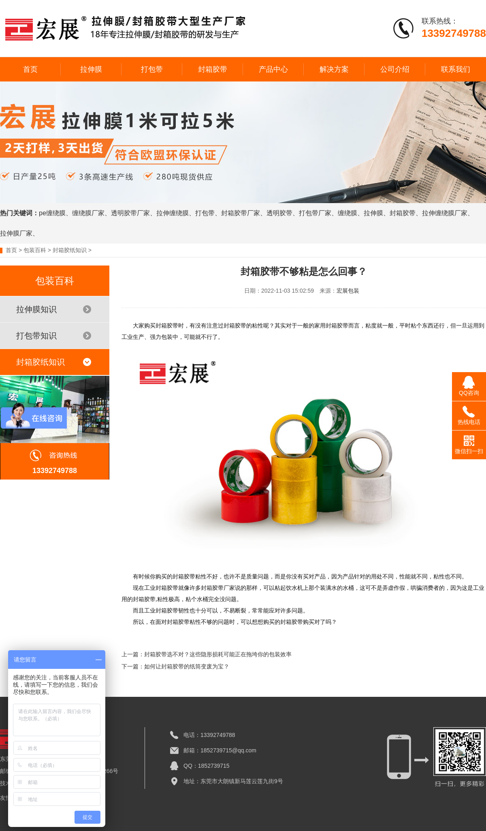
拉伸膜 (91, 69)
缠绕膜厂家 (88, 213)
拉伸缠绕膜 (172, 213)
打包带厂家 (315, 213)
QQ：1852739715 (206, 766)
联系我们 (455, 69)
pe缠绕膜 (52, 213)
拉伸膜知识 (53, 309)
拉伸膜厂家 (16, 233)
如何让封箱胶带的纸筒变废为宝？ (186, 666)
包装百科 (34, 250)
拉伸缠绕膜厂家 (444, 213)
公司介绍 (394, 69)
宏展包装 (348, 290)
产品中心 (273, 69)
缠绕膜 (347, 213)
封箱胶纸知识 (70, 250)
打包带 (152, 69)
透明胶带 (279, 213)
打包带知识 (53, 335)
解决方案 (334, 69)
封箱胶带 (212, 69)
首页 (30, 69)
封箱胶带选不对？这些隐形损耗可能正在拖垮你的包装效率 (218, 654)
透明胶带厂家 (130, 213)
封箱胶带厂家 (240, 213)
